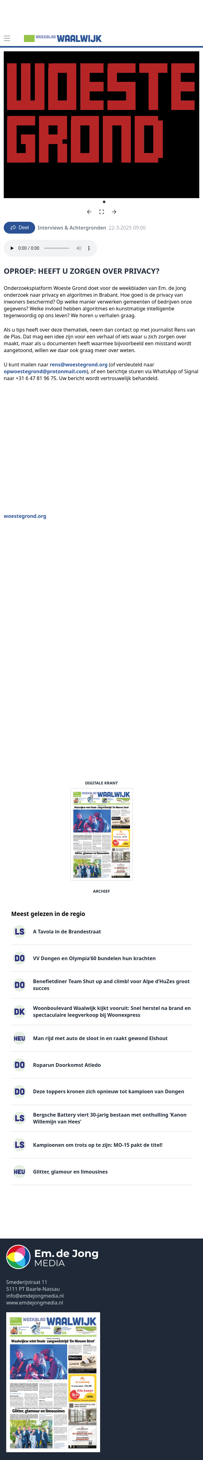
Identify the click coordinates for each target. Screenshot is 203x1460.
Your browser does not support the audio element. (50, 248)
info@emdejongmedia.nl (35, 1295)
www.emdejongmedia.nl (34, 1302)
